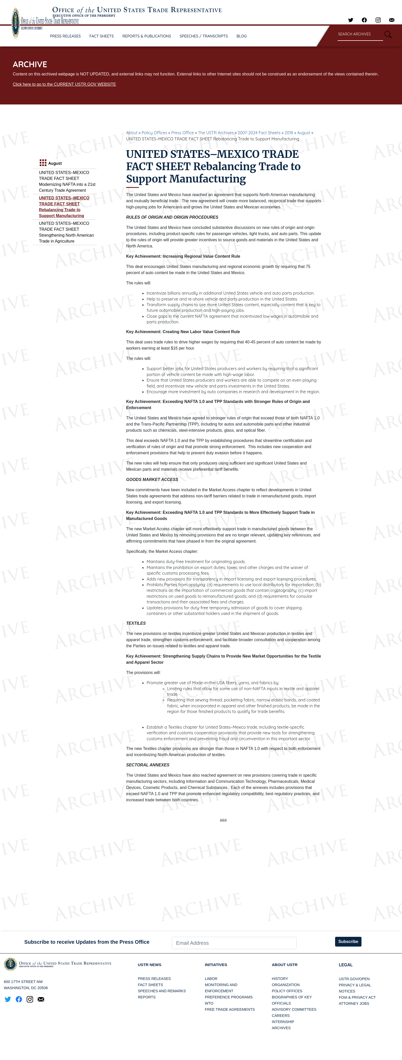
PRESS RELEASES (65, 36)
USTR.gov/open (354, 979)
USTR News (150, 965)
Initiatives (216, 965)
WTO (209, 1003)
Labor (211, 979)
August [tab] (50, 163)
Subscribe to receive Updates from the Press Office (86, 942)
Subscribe (348, 941)
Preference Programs (229, 997)
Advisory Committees (294, 1010)
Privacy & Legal (355, 985)
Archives (281, 1028)
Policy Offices (154, 132)
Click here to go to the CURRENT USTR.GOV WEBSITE (64, 84)
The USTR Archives (216, 132)
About (131, 132)
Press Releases (154, 979)
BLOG (242, 36)
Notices (347, 991)
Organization (285, 985)
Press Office (182, 132)
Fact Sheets (150, 985)
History (280, 979)
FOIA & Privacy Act (357, 997)
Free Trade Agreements (230, 1010)
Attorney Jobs (354, 1003)
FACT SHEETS (101, 36)
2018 (289, 132)
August (303, 132)
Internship (283, 1022)
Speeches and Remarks (162, 991)
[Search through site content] (360, 34)
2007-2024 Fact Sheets (259, 132)
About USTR (285, 965)
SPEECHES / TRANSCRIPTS (204, 36)
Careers (281, 1016)
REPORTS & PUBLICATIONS (147, 36)
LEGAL (346, 965)
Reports (147, 997)
